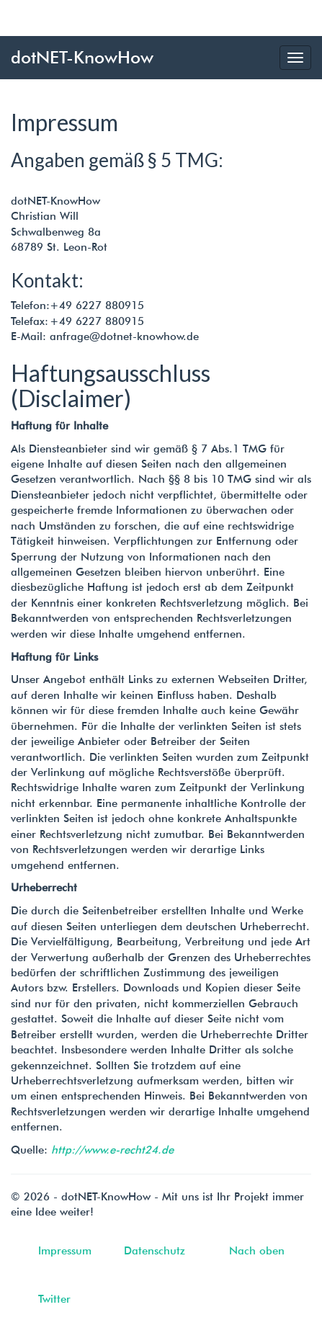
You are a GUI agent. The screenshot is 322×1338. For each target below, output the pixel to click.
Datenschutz (154, 1250)
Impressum (64, 1250)
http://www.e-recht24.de (112, 1149)
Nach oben (257, 1250)
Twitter (54, 1299)
